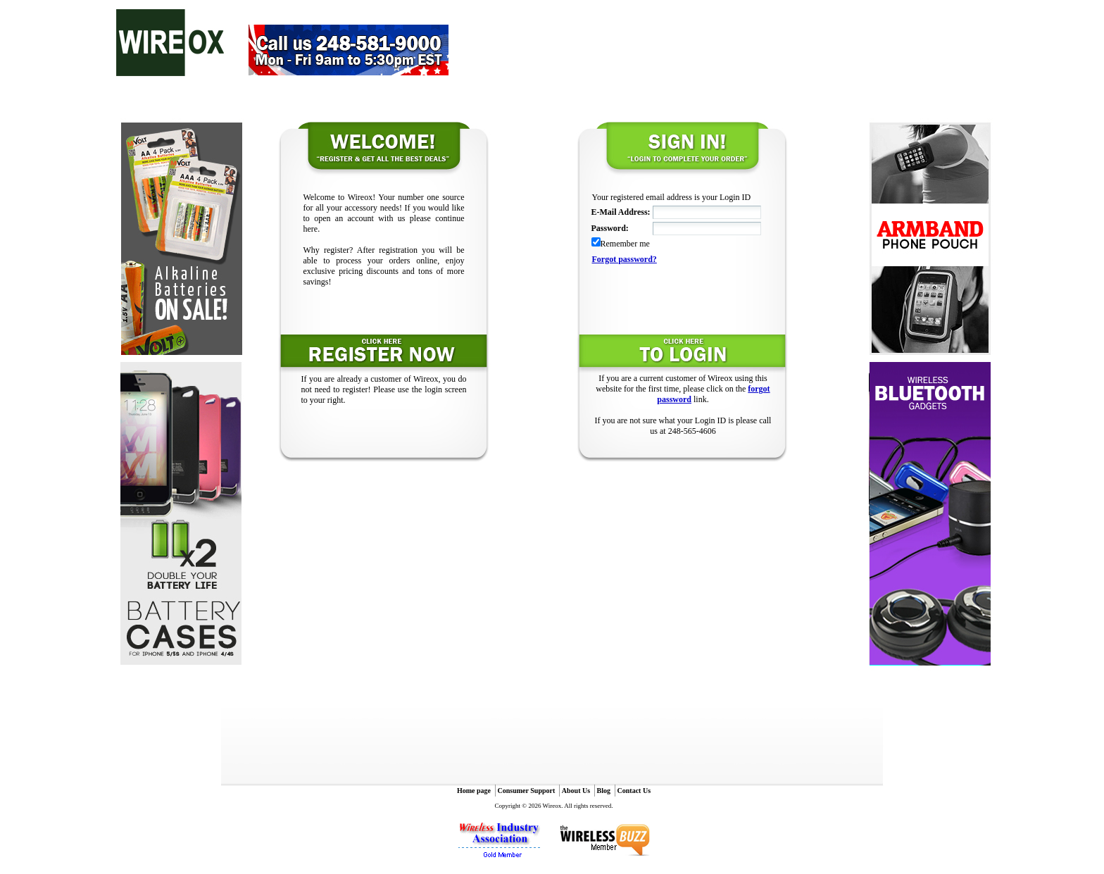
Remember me (625, 244)
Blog (603, 790)
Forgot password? (624, 259)
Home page (474, 790)
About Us (576, 790)
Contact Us (634, 790)
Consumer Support (527, 790)
